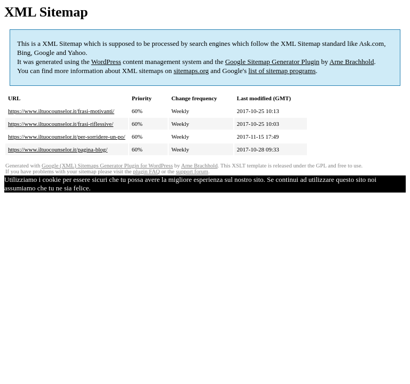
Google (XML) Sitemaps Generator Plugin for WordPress (107, 166)
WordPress (106, 62)
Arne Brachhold (351, 62)
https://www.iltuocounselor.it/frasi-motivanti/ (61, 111)
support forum (192, 171)
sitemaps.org (191, 71)
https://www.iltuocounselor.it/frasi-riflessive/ (60, 124)
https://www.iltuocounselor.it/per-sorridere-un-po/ (66, 136)
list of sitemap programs (282, 71)
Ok (95, 188)
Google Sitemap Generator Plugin (272, 62)
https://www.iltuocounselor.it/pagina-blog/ (57, 149)
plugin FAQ (146, 171)
